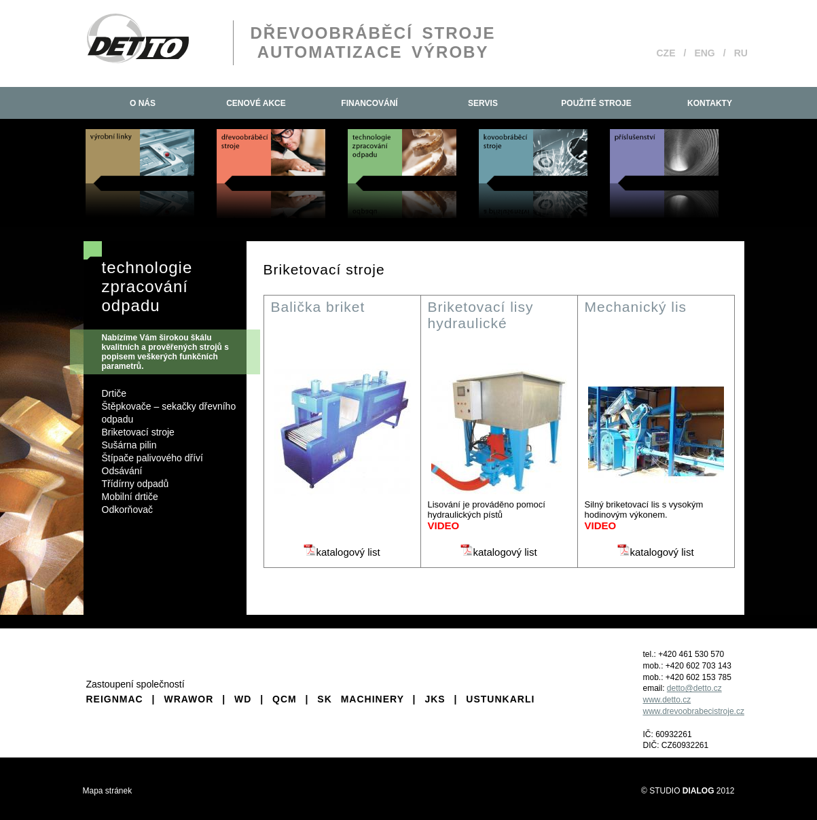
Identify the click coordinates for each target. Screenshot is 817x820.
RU (741, 53)
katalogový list (342, 552)
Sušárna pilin (129, 445)
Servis (483, 103)
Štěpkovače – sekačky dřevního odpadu (169, 413)
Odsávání (122, 470)
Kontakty (709, 103)
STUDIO (681, 791)
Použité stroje (596, 103)
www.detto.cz (667, 700)
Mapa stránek (107, 791)
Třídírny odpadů (135, 483)
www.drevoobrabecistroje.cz (693, 711)
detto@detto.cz (694, 688)
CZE (666, 53)
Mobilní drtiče (130, 496)
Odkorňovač (127, 509)
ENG (704, 53)
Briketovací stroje (138, 432)
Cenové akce (256, 103)
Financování (369, 103)
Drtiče (114, 393)
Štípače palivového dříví (152, 457)
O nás (143, 103)
